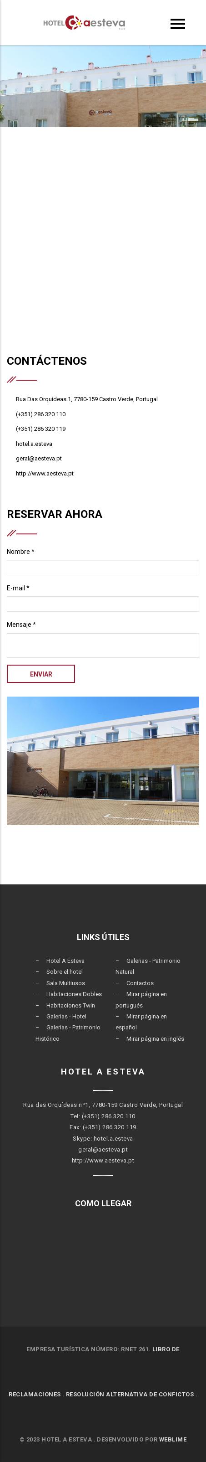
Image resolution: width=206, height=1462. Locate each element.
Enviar (41, 674)
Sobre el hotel (64, 971)
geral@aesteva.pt (103, 1149)
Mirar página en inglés (155, 1038)
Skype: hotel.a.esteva (103, 1138)
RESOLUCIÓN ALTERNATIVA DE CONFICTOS (130, 1394)
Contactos (140, 983)
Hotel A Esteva (65, 960)
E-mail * (18, 588)
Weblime (173, 1439)
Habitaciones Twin (70, 1005)
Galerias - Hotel (66, 1016)
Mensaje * (21, 624)
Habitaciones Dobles (74, 994)
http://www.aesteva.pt (103, 1160)
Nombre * (21, 551)
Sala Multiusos (65, 983)
